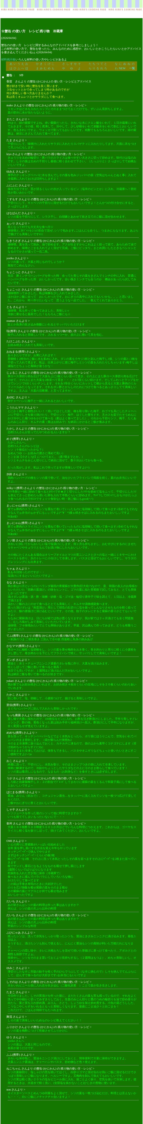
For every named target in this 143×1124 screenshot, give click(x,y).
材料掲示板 (8, 59)
